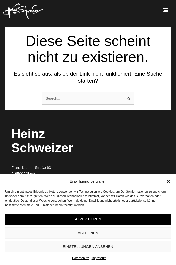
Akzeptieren (88, 219)
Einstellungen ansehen (88, 246)
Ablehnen (88, 233)
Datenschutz (80, 258)
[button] (168, 181)
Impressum (99, 258)
